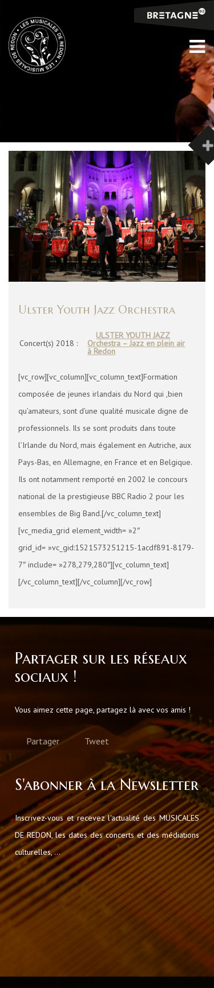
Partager (42, 741)
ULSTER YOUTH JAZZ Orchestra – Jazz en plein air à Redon (136, 343)
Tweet (96, 741)
